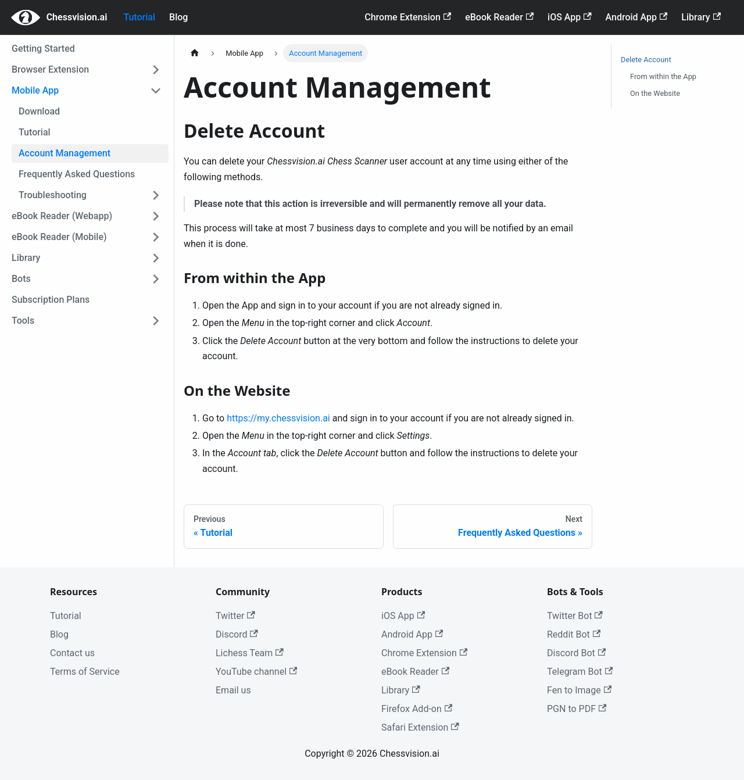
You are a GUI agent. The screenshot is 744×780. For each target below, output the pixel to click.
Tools (23, 320)
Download (39, 111)
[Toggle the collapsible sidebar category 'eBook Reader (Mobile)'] (156, 237)
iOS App (570, 17)
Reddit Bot (573, 634)
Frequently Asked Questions (77, 174)
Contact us (72, 653)
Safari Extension (420, 727)
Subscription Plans (51, 299)
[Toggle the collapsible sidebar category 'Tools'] (156, 321)
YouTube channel (256, 671)
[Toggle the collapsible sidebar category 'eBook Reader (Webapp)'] (156, 216)
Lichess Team (250, 653)
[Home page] (195, 53)
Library (701, 17)
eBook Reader (499, 17)
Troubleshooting (53, 195)
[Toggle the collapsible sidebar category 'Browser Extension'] (156, 69)
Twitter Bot (575, 615)
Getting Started (43, 48)
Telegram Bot (580, 671)
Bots (21, 278)
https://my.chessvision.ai (278, 418)
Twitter (235, 615)
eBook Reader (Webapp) (62, 215)
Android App (637, 17)
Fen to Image (579, 690)
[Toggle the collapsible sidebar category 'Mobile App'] (156, 90)
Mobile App (35, 90)
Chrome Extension (407, 17)
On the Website (655, 93)
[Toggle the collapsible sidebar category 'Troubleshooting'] (156, 195)
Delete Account (646, 59)
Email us (233, 690)
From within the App (663, 76)
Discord (237, 634)
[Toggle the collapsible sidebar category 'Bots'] (156, 279)
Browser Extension (50, 69)
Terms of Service (85, 671)
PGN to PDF (576, 708)
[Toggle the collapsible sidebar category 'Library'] (156, 258)
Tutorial (139, 17)
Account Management (64, 153)
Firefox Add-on (416, 708)
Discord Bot (576, 653)
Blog (178, 17)
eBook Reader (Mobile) (59, 236)
